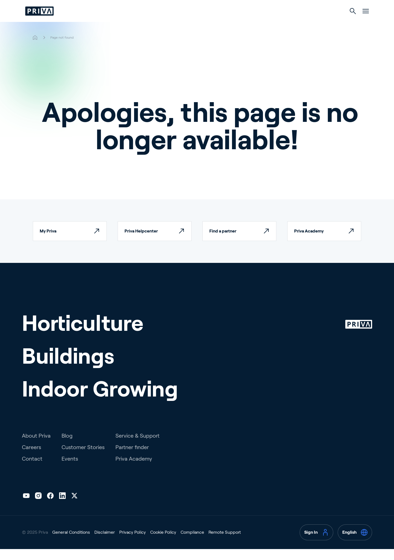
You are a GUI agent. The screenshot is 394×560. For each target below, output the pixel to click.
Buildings (196, 22)
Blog (67, 447)
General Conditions (71, 543)
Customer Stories (83, 458)
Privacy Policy (132, 543)
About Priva (36, 447)
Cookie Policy (163, 543)
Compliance (192, 543)
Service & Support (137, 447)
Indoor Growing (243, 22)
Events (70, 470)
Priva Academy (133, 470)
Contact (32, 470)
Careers (31, 458)
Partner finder (132, 458)
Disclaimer (104, 543)
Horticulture (153, 22)
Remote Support (224, 543)
